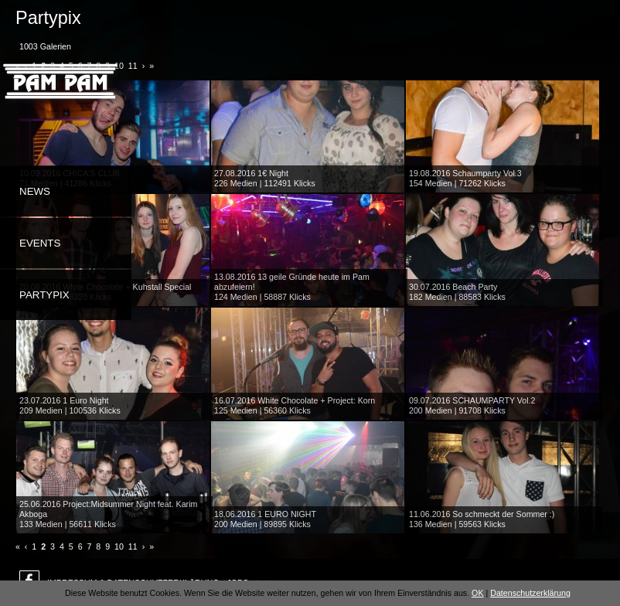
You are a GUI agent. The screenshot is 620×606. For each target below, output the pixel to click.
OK (477, 592)
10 (119, 546)
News (34, 191)
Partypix (44, 295)
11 (133, 546)
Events (39, 243)
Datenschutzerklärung (530, 592)
